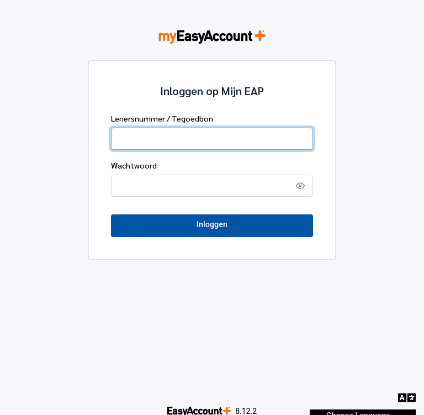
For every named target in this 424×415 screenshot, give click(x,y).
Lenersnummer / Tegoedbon (162, 118)
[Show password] (300, 185)
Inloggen (212, 224)
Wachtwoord (134, 165)
